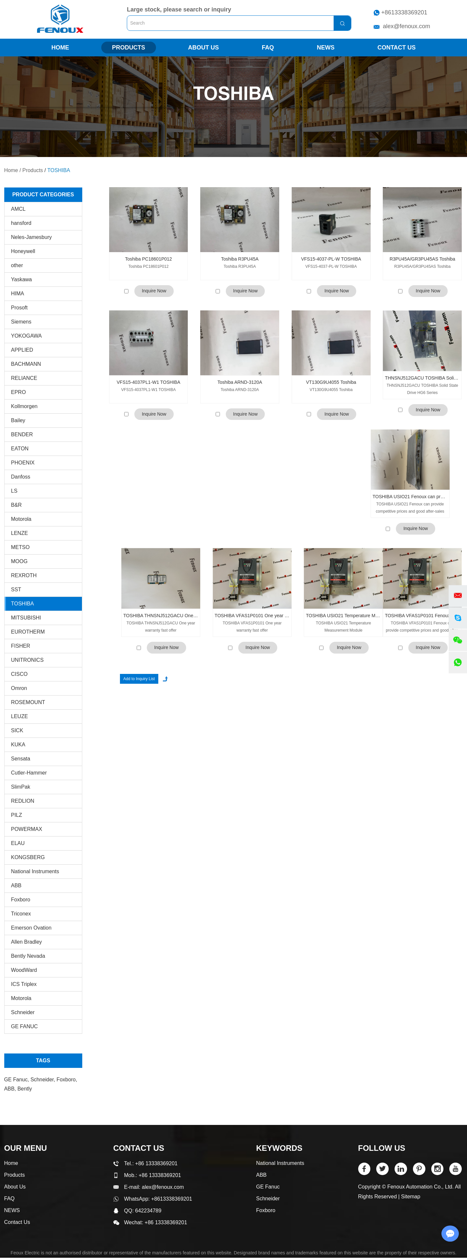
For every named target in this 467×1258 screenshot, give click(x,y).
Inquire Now (154, 291)
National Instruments (35, 871)
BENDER (22, 434)
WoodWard (24, 970)
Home (60, 48)
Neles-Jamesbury (31, 237)
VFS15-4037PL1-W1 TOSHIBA (148, 382)
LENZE (19, 533)
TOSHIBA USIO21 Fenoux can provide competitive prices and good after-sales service (410, 497)
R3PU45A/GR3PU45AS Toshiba (423, 259)
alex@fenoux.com (406, 26)
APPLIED (22, 350)
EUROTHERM (28, 632)
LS (14, 491)
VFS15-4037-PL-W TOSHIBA (331, 259)
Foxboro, (67, 1079)
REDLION (22, 801)
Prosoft (19, 307)
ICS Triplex (24, 984)
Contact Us (397, 48)
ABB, (11, 1088)
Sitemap (410, 1197)
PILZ (16, 815)
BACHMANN (26, 364)
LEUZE (19, 716)
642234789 (148, 1211)
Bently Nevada (28, 956)
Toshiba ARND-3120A (240, 382)
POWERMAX (26, 829)
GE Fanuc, (17, 1079)
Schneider (23, 1012)
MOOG (19, 561)
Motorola (21, 519)
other (17, 265)
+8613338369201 (404, 12)
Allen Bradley (26, 942)
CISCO (19, 674)
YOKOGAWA (26, 336)
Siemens (21, 321)
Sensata (20, 758)
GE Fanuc (268, 1187)
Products (128, 48)
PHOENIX (23, 462)
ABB (16, 885)
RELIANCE (24, 378)
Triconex (21, 913)
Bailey (18, 420)
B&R (16, 505)
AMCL (18, 209)
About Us (203, 48)
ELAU (18, 843)
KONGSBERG (28, 857)
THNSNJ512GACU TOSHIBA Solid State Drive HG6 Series (422, 378)
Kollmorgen (24, 406)
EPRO (18, 392)
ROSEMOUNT (28, 702)
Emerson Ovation (31, 928)
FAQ (268, 48)
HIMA (17, 293)
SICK (17, 730)
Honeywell (23, 251)
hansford (21, 223)
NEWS (326, 48)
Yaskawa (21, 279)
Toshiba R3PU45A (239, 259)
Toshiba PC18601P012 (148, 259)
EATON (20, 448)
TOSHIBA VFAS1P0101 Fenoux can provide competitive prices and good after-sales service (422, 555)
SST (16, 589)
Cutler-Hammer (29, 773)
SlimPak (20, 787)
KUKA (18, 744)
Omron (19, 688)
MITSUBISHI (26, 617)
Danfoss (20, 477)
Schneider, (43, 1079)
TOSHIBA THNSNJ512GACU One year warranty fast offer (160, 616)
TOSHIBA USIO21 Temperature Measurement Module (343, 555)
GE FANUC (24, 1026)
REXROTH (24, 575)
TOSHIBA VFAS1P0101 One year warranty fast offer (252, 555)
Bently (24, 1088)
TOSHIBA (59, 170)
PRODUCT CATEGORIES (43, 194)
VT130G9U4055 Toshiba (331, 382)
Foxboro (20, 899)
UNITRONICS (27, 660)
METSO (20, 547)
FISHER (20, 646)
